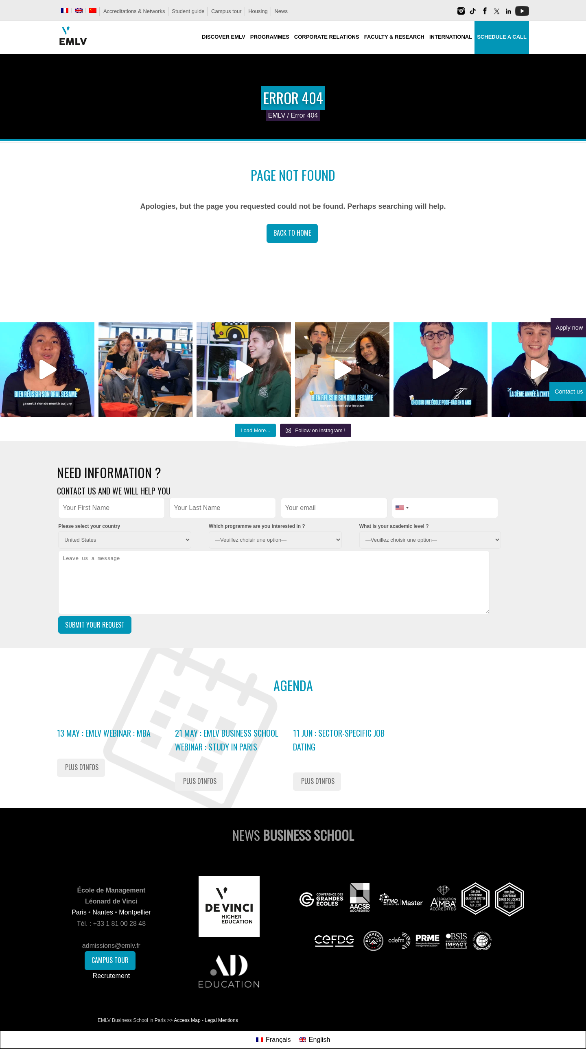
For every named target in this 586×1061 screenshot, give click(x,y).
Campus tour (226, 11)
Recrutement (111, 975)
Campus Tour (110, 960)
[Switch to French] (64, 10)
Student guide (188, 11)
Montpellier (135, 912)
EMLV (276, 115)
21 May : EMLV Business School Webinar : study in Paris (226, 740)
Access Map (187, 1020)
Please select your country (89, 526)
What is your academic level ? (394, 526)
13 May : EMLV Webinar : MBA (104, 733)
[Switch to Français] (273, 1040)
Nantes (102, 912)
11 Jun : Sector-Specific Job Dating (339, 740)
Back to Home (292, 233)
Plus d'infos (81, 767)
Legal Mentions (221, 1020)
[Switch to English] (314, 1040)
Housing (258, 11)
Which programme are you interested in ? (257, 526)
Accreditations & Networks (134, 11)
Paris (79, 912)
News (281, 11)
